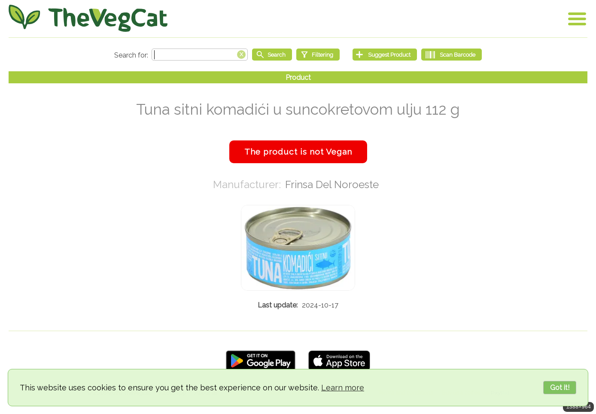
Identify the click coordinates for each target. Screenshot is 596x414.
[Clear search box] (241, 54)
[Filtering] (318, 55)
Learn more (342, 387)
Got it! (559, 388)
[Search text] (200, 55)
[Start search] (272, 55)
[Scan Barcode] (451, 55)
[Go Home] (88, 18)
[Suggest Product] (385, 55)
